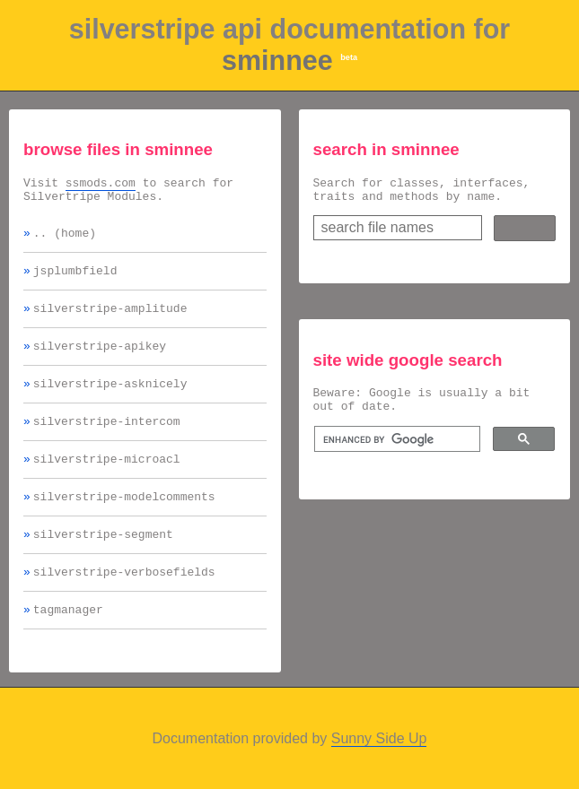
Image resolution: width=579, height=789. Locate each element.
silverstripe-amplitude (110, 321)
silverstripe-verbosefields (124, 603)
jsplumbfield (75, 281)
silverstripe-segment (103, 563)
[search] (396, 450)
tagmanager (68, 644)
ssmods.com (101, 185)
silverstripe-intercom (106, 442)
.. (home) (64, 240)
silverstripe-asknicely (110, 402)
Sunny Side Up (379, 773)
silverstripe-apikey (99, 361)
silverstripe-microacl (106, 482)
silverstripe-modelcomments (124, 523)
